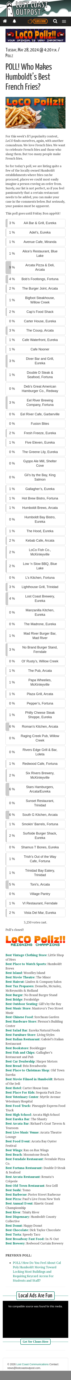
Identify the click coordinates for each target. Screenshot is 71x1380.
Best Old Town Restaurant (25, 1186)
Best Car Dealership (20, 1061)
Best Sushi (13, 1190)
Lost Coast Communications (32, 1364)
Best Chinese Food (19, 1017)
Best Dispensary (17, 1217)
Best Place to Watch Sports (26, 964)
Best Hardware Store (21, 1021)
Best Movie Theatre (20, 977)
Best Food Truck (18, 1106)
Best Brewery (15, 1243)
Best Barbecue (16, 1194)
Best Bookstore (17, 1048)
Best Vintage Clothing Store (26, 955)
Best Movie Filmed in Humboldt (29, 1079)
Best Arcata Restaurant (23, 1177)
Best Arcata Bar (17, 1123)
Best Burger (14, 995)
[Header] (35, 8)
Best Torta (13, 1234)
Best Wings (14, 1150)
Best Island (14, 973)
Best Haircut (15, 982)
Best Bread (13, 1066)
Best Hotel (13, 1088)
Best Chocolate (17, 1230)
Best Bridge (14, 999)
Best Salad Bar (16, 1030)
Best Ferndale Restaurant (24, 1159)
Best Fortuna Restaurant (24, 1168)
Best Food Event (18, 1141)
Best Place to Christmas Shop (27, 1070)
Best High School (18, 1115)
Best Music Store (18, 1008)
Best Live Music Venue (22, 1132)
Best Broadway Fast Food (24, 1239)
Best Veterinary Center (22, 1097)
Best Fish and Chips (20, 1052)
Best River (13, 1212)
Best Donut (14, 1226)
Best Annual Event (19, 1203)
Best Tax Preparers (19, 986)
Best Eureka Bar (17, 1119)
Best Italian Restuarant (23, 1039)
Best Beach (14, 1155)
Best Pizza (13, 1199)
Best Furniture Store (20, 1035)
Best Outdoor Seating (21, 1004)
